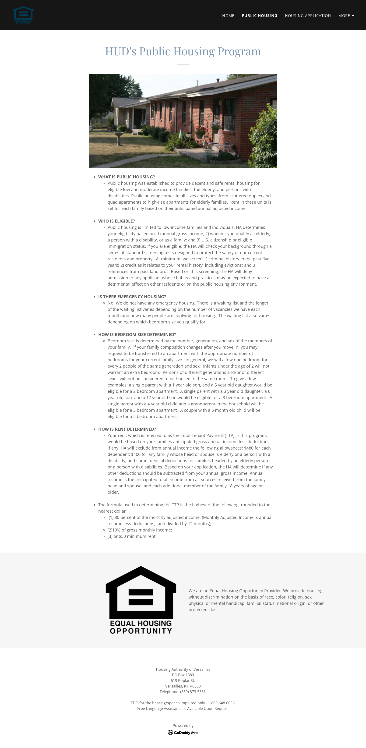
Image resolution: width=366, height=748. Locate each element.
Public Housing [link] (260, 15)
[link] (23, 14)
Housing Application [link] (308, 15)
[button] (346, 15)
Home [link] (228, 15)
